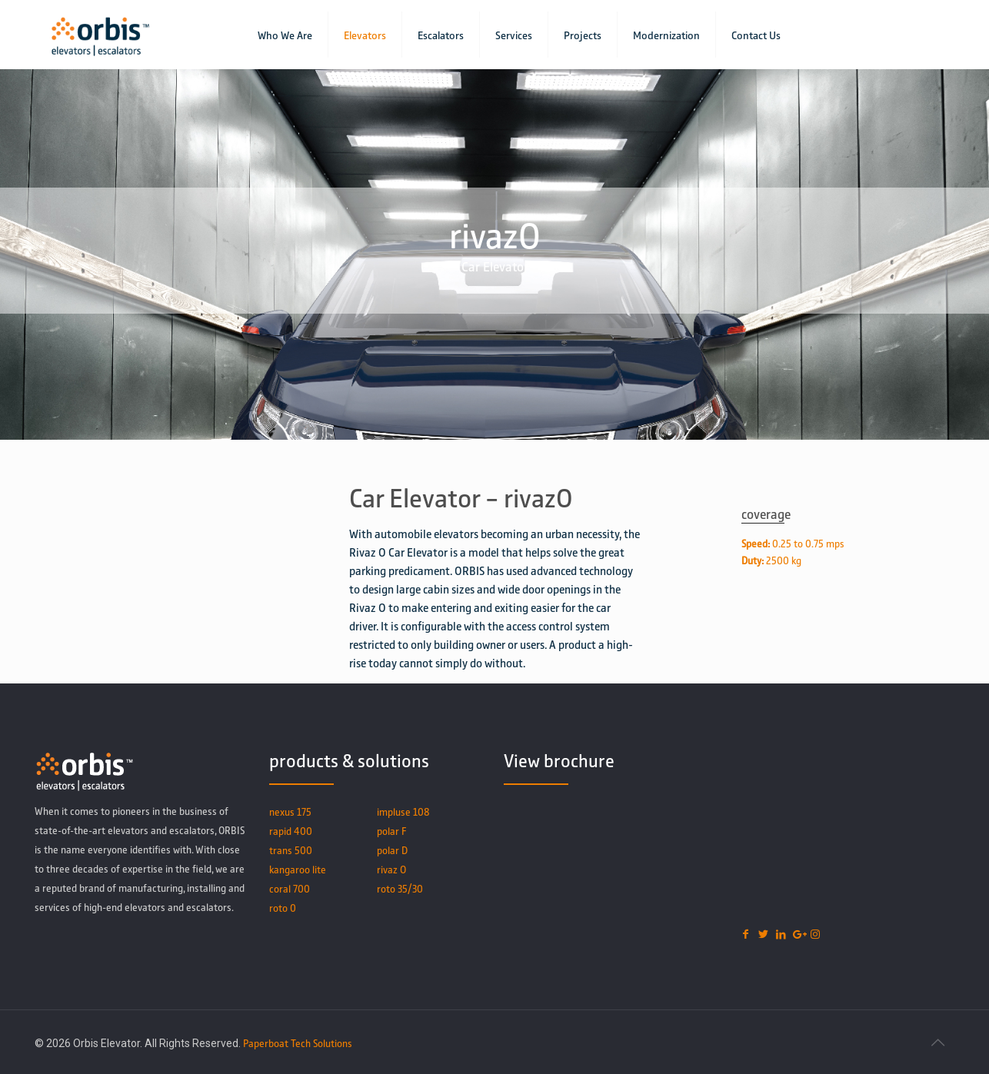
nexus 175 (290, 811)
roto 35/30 (400, 888)
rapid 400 (290, 830)
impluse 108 (403, 811)
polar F (391, 830)
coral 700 (289, 888)
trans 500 (290, 850)
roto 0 (282, 907)
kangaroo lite (297, 869)
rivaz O (391, 869)
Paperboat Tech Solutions (297, 1043)
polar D (392, 850)
